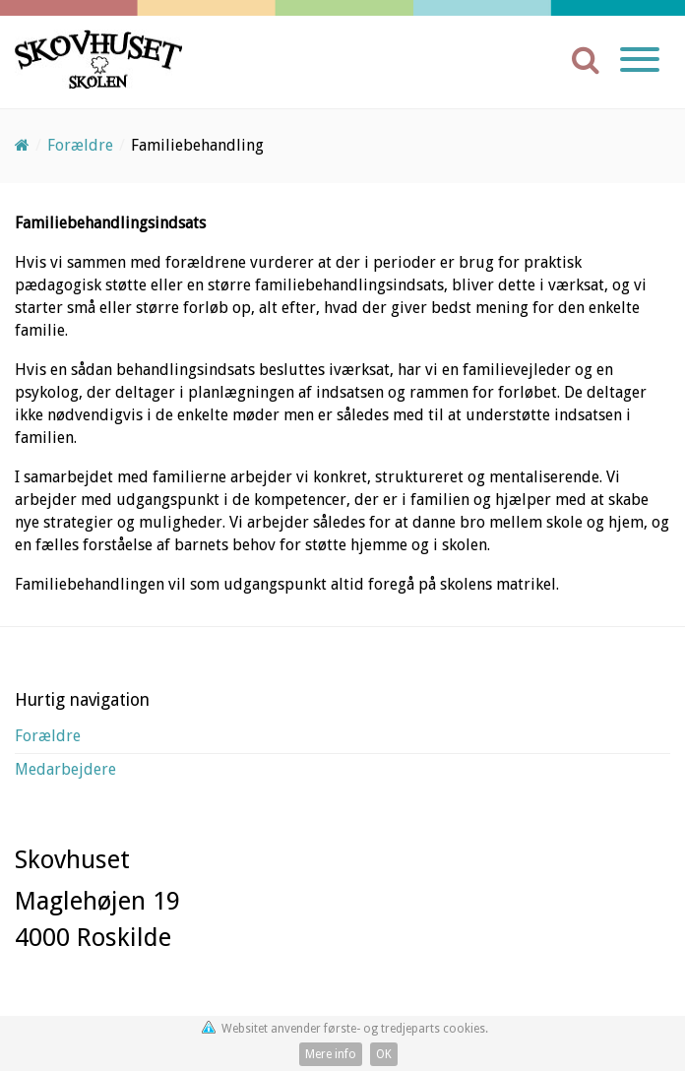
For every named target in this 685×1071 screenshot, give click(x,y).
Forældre (48, 735)
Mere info (330, 1054)
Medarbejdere (65, 769)
